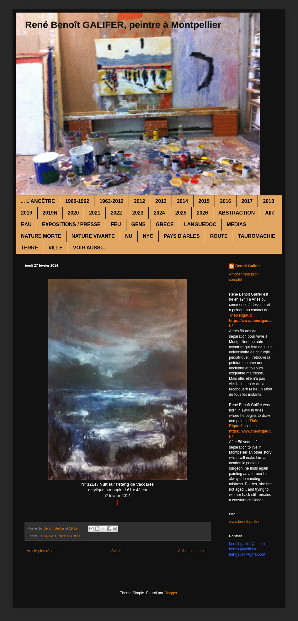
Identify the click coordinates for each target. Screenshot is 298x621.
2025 (181, 212)
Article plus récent (41, 551)
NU (128, 236)
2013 (161, 201)
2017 (247, 201)
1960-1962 (77, 201)
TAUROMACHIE (256, 236)
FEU (116, 224)
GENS (138, 224)
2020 (73, 212)
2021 (94, 212)
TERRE (29, 247)
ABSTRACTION (236, 212)
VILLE (55, 247)
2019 (26, 212)
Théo (253, 421)
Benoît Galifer (247, 266)
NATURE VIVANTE (93, 236)
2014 (182, 201)
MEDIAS (236, 224)
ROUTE (219, 236)
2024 (159, 212)
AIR (269, 212)
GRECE (165, 224)
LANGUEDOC (200, 224)
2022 (116, 212)
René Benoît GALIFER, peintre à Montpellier (123, 24)
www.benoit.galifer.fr (246, 522)
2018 (268, 201)
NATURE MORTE (41, 236)
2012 (139, 201)
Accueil (117, 551)
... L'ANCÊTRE (38, 201)
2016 (225, 201)
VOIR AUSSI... (89, 247)
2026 (202, 212)
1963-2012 (111, 201)
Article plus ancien (193, 551)
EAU (26, 224)
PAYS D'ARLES (182, 236)
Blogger (170, 593)
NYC (148, 236)
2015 (204, 201)
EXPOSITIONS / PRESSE (71, 224)
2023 (138, 212)
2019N (50, 212)
